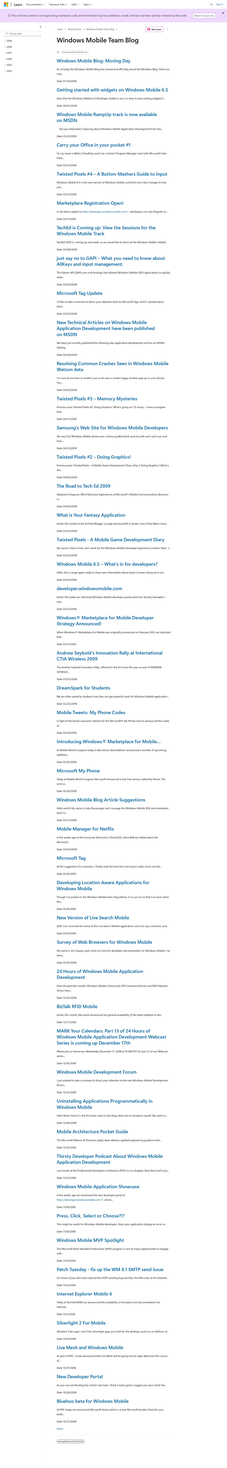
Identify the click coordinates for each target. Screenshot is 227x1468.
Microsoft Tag (71, 858)
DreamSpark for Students (83, 688)
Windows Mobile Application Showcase (98, 1186)
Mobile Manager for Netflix (85, 829)
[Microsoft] (6, 4)
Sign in (219, 4)
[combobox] (22, 33)
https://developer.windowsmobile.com (104, 211)
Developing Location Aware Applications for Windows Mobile (103, 885)
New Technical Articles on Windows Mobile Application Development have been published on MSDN (106, 328)
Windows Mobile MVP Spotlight (90, 1240)
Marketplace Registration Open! (90, 203)
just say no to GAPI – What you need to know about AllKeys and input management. (111, 261)
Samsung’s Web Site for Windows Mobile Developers (112, 427)
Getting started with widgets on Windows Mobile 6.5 (112, 89)
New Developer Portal (80, 1376)
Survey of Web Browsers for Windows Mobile (104, 942)
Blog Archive (74, 29)
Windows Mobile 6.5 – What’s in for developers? (107, 564)
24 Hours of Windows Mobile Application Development (100, 974)
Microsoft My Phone (78, 770)
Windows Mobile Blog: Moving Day (93, 60)
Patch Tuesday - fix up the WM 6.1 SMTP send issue (110, 1269)
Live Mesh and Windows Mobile (90, 1347)
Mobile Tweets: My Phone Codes (91, 712)
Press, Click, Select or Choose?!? (90, 1215)
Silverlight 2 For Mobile (81, 1323)
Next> (60, 1428)
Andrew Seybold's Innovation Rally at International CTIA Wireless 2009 (110, 656)
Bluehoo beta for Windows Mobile (93, 1401)
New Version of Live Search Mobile (93, 917)
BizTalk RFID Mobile (77, 1006)
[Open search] (211, 4)
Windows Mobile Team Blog (100, 29)
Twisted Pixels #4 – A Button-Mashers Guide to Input (112, 174)
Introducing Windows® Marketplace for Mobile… (109, 741)
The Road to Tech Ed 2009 (83, 486)
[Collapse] (40, 27)
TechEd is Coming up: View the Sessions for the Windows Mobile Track (106, 230)
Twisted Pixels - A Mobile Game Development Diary (111, 539)
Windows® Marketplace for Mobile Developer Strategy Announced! (105, 620)
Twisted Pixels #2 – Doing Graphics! (94, 457)
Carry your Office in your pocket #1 (93, 145)
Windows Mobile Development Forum (97, 1072)
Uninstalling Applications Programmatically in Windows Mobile (104, 1104)
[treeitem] (22, 41)
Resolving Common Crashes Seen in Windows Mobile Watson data (112, 366)
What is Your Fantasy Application (91, 515)
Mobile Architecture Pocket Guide (92, 1131)
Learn (60, 29)
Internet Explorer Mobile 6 (84, 1294)
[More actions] (167, 29)
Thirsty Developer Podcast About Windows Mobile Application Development (110, 1159)
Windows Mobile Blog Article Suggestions (101, 799)
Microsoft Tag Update (79, 293)
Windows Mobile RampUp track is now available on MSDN (107, 117)
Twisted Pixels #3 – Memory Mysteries (97, 398)
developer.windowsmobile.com (89, 588)
